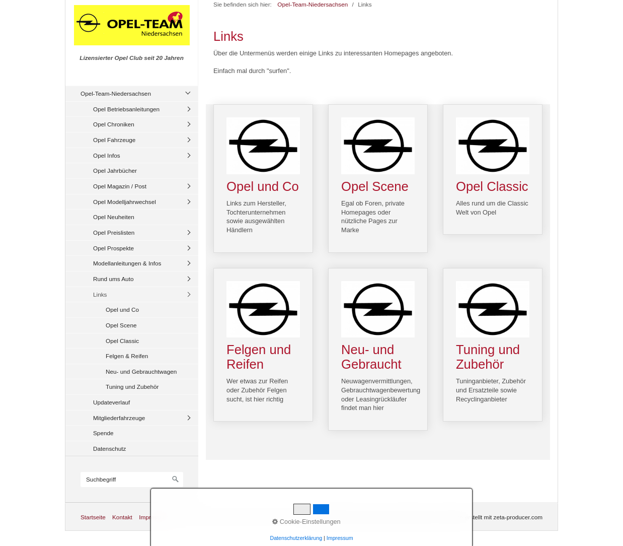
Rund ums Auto (113, 279)
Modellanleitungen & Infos (127, 263)
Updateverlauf (111, 402)
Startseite (93, 517)
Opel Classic (122, 340)
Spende (103, 433)
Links (100, 294)
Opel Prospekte (113, 248)
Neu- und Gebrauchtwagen (141, 371)
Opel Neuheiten (113, 217)
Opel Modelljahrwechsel (124, 201)
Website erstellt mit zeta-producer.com (492, 517)
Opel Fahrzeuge (114, 139)
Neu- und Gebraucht (378, 349)
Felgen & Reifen (127, 356)
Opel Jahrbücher (115, 170)
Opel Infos (106, 155)
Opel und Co (122, 309)
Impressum (153, 517)
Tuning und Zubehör (132, 386)
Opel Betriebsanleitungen (126, 109)
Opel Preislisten (113, 232)
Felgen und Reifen (263, 345)
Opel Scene (121, 325)
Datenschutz (109, 448)
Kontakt (122, 517)
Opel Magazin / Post (119, 186)
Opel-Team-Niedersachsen (116, 93)
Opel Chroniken (113, 124)
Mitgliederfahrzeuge (119, 418)
